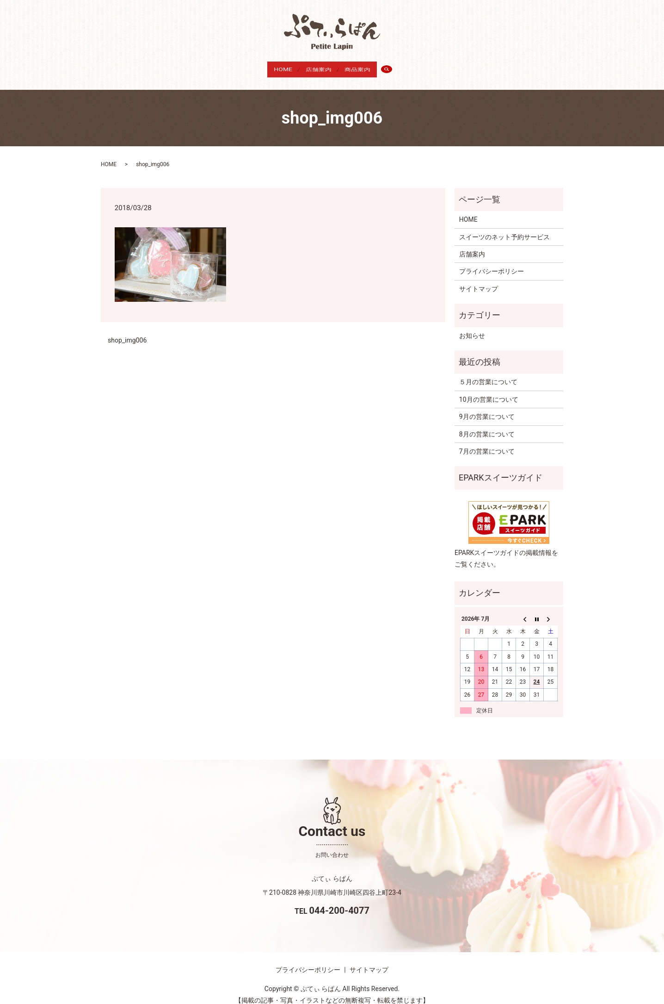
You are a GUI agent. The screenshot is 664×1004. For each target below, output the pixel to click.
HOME (277, 68)
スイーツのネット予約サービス (504, 227)
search (401, 68)
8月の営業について (487, 425)
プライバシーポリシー (491, 262)
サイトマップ (478, 280)
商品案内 (364, 68)
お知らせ (472, 326)
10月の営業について (488, 390)
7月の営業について (487, 442)
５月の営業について (488, 373)
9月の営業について (487, 408)
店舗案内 (319, 68)
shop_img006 (127, 331)
